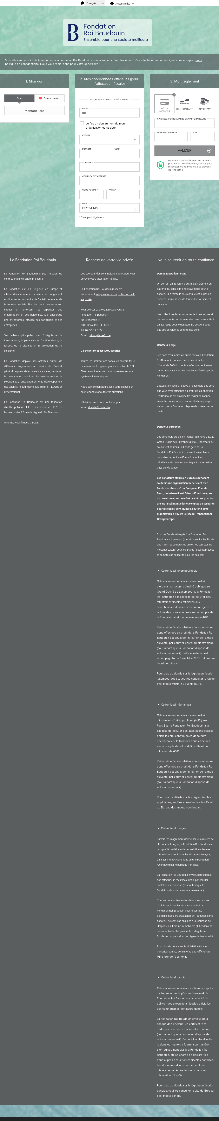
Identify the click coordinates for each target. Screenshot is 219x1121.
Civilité (87, 135)
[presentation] (19, 98)
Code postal (90, 190)
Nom (117, 149)
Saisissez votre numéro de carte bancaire (181, 119)
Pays (85, 203)
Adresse (87, 163)
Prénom (87, 149)
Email (86, 108)
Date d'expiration (167, 132)
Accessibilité (122, 3)
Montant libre (24, 110)
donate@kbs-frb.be (99, 407)
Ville (112, 190)
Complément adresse (94, 176)
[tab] (19, 98)
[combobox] (109, 139)
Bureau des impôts (173, 807)
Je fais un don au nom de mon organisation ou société (105, 125)
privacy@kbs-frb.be (100, 335)
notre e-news (30, 422)
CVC (195, 132)
